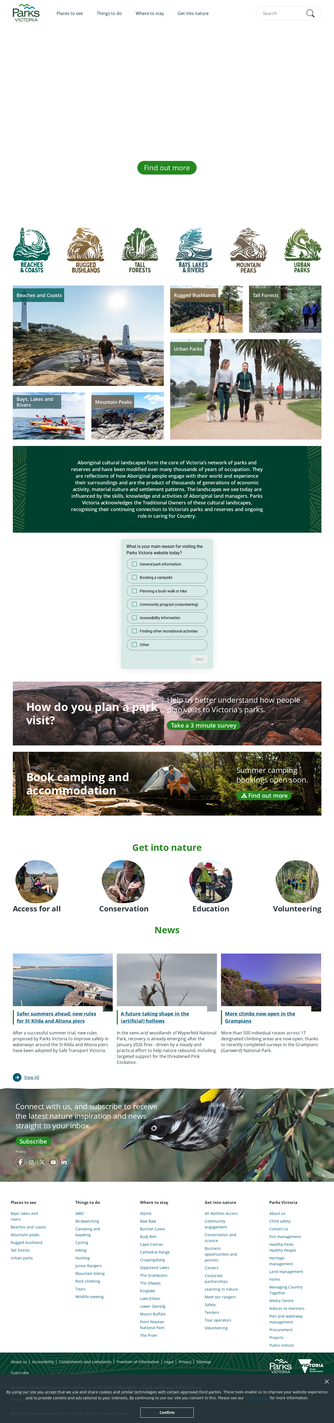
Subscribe (33, 1141)
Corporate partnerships (216, 1278)
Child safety (279, 1221)
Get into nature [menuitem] (193, 13)
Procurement (281, 1329)
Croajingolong (152, 1259)
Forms (274, 1279)
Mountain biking (90, 1273)
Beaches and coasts (28, 1227)
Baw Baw (148, 1221)
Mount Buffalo (153, 1314)
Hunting (82, 1257)
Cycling (81, 1242)
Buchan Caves (152, 1228)
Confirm (167, 1412)
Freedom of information (138, 1361)
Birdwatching (87, 1221)
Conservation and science (220, 1237)
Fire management (285, 1236)
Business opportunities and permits (221, 1254)
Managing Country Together (285, 1289)
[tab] (31, 254)
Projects (276, 1337)
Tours (80, 1288)
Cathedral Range (155, 1252)
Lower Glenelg (152, 1306)
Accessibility (43, 1361)
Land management (286, 1271)
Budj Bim (148, 1236)
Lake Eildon (150, 1298)
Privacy (20, 1151)
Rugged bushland (26, 1242)
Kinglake (147, 1290)
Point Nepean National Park (152, 1324)
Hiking (81, 1250)
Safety (210, 1304)
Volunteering (216, 1327)
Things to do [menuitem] (109, 13)
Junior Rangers (88, 1265)
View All (31, 1077)
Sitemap (203, 1361)
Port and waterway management (286, 1319)
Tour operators (218, 1320)
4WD (79, 1213)
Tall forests (20, 1250)
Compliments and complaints (85, 1361)
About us (277, 1213)
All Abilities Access (221, 1213)
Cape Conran (151, 1244)
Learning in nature (221, 1289)
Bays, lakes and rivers (24, 1216)
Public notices (281, 1345)
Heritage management (281, 1260)
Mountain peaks (25, 1234)
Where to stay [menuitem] (150, 13)
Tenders (212, 1312)
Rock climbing (87, 1281)
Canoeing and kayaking (87, 1231)
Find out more (167, 167)
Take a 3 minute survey (203, 725)
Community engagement (216, 1224)
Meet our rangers (220, 1296)
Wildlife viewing (89, 1296)
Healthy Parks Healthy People (282, 1247)
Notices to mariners (287, 1308)
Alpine (146, 1213)
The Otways (150, 1283)
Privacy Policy (257, 1397)
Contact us (278, 1228)
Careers (212, 1267)
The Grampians (154, 1275)
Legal (169, 1361)
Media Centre (281, 1300)
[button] (310, 13)
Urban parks (22, 1257)
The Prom (148, 1335)
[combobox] (288, 13)
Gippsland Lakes (154, 1267)
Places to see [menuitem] (70, 13)
